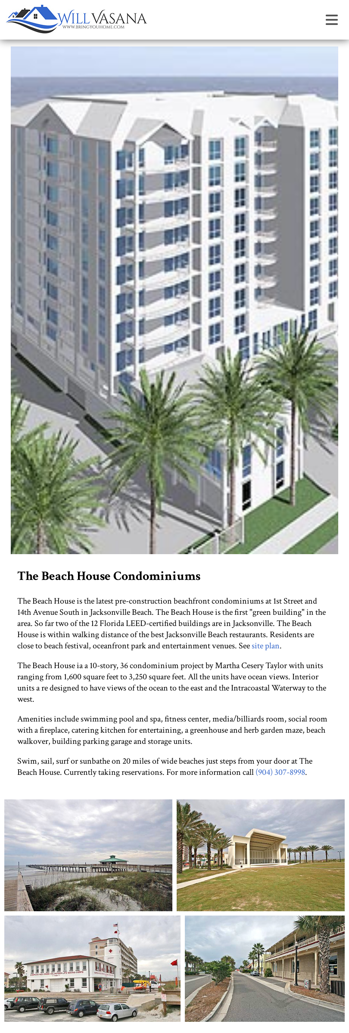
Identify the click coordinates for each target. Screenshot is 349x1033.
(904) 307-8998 (280, 772)
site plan (266, 645)
